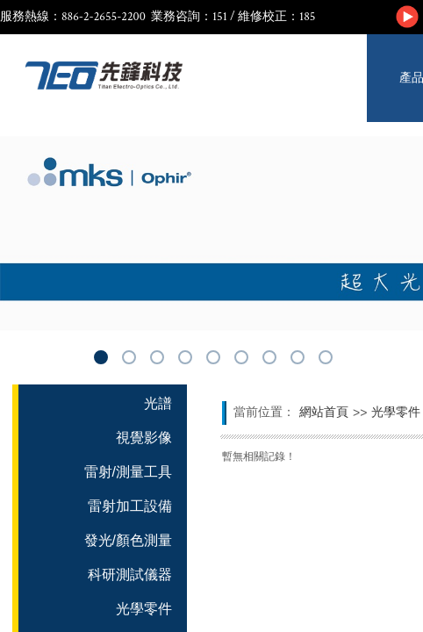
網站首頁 (323, 412)
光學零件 (395, 412)
